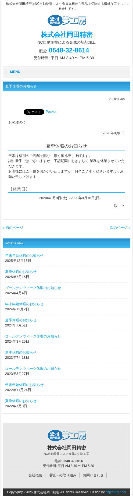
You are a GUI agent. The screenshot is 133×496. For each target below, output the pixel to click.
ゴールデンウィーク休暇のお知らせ (33, 288)
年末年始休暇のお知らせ (24, 256)
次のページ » (120, 228)
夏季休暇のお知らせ (21, 272)
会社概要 (35, 475)
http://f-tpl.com (116, 492)
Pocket (51, 112)
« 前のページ (13, 228)
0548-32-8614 (69, 50)
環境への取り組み (63, 475)
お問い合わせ (93, 475)
